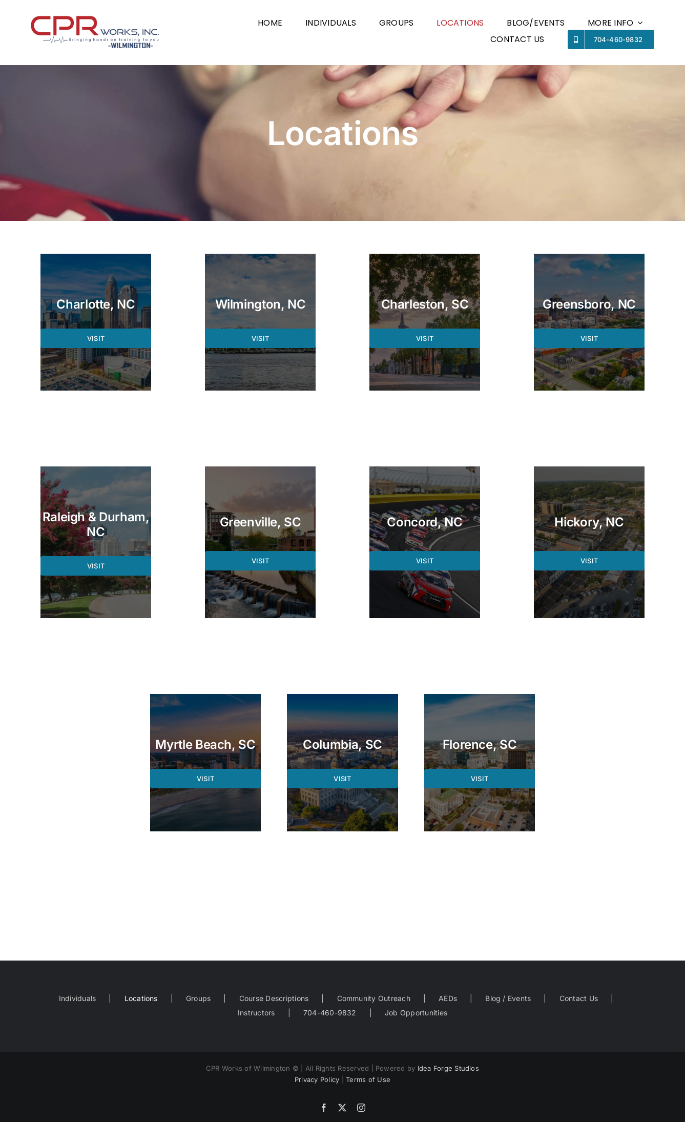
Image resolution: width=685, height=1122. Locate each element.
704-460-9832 (330, 1012)
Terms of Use (368, 1079)
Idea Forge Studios (448, 1068)
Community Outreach (373, 998)
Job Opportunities (416, 1012)
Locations (141, 998)
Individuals (77, 998)
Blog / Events (508, 998)
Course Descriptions (274, 998)
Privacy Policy (317, 1079)
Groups (198, 998)
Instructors (256, 1012)
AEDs (448, 998)
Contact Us (578, 998)
